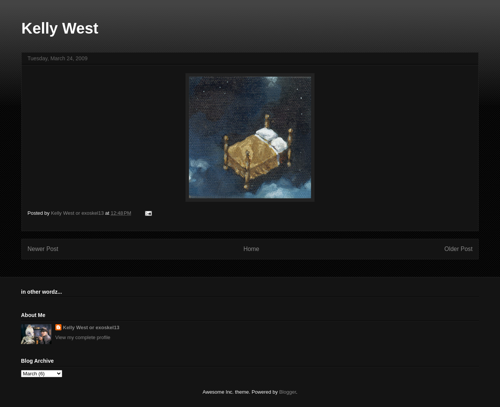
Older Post (458, 249)
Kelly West (59, 28)
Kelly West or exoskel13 (91, 327)
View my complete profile (82, 337)
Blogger (287, 392)
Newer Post (42, 249)
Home (252, 249)
